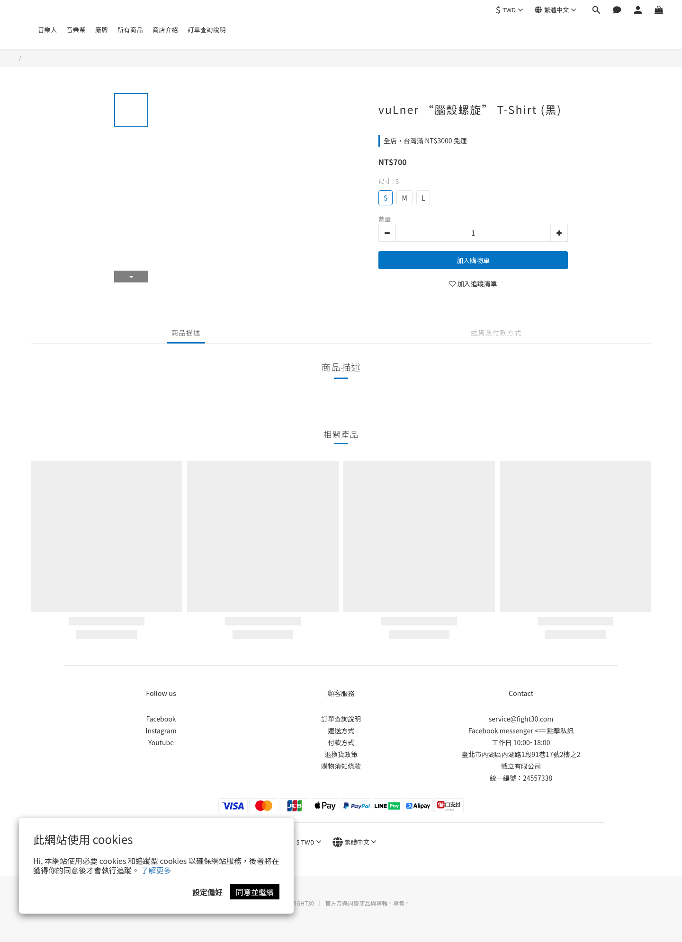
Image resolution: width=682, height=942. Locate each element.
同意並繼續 (255, 892)
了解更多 (156, 870)
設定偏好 (207, 892)
